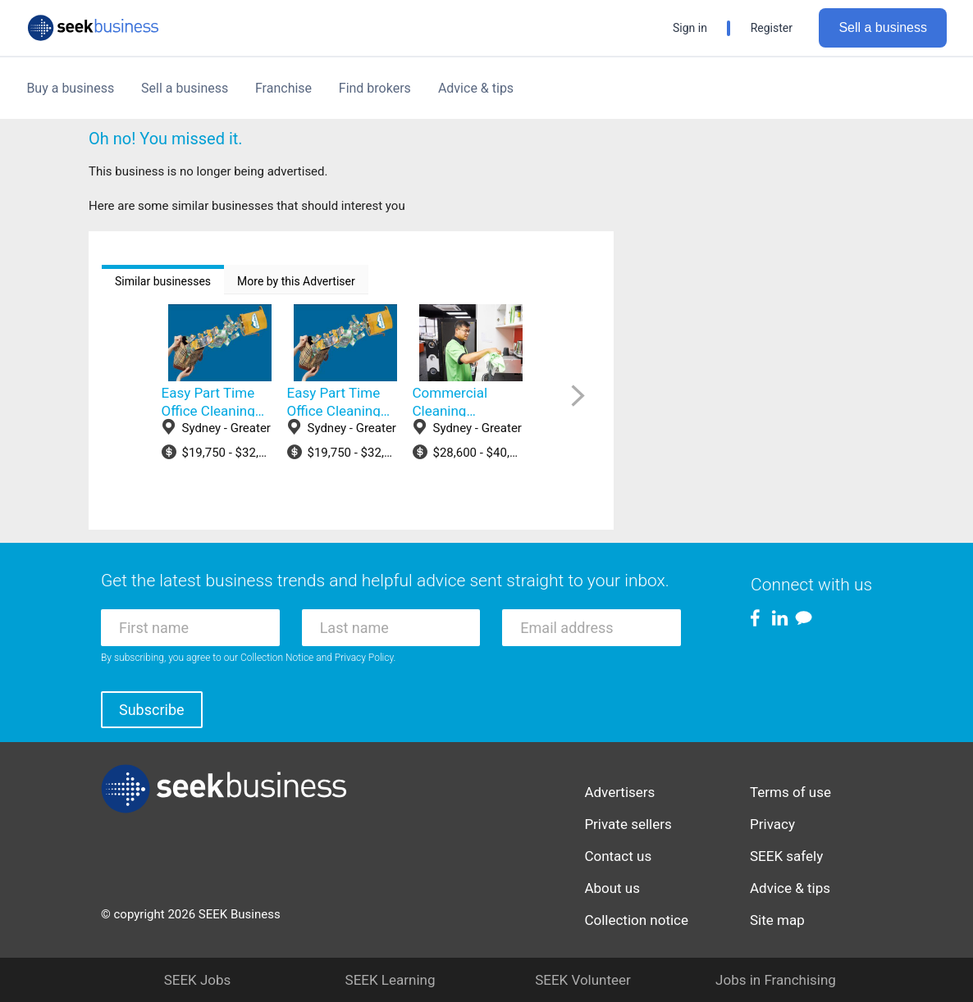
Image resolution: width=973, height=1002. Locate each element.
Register (772, 27)
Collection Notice (276, 657)
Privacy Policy (364, 657)
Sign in (690, 27)
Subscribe (152, 709)
